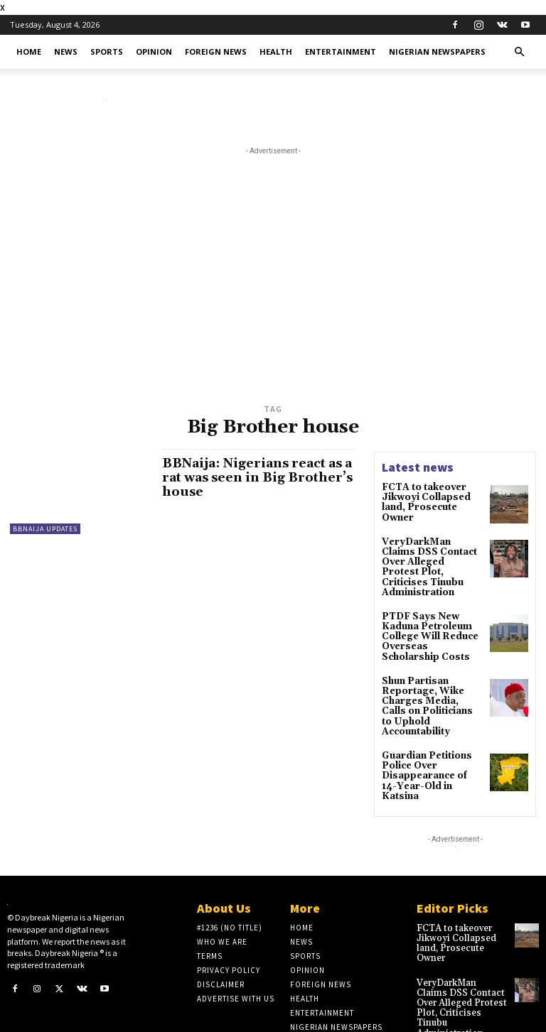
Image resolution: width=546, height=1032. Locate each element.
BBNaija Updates (45, 528)
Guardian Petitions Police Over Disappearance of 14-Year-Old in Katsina (430, 739)
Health (275, 51)
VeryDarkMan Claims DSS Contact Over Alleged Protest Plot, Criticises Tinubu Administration (431, 559)
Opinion (154, 51)
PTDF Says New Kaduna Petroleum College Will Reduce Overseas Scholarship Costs (431, 621)
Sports (106, 51)
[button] (519, 52)
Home (28, 51)
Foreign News (216, 51)
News (65, 51)
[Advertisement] (273, 294)
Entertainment (340, 51)
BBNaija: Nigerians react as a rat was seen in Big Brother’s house (255, 477)
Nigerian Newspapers (437, 51)
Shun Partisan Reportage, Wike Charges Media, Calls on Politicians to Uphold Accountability (432, 682)
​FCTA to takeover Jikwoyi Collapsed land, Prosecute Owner (423, 501)
